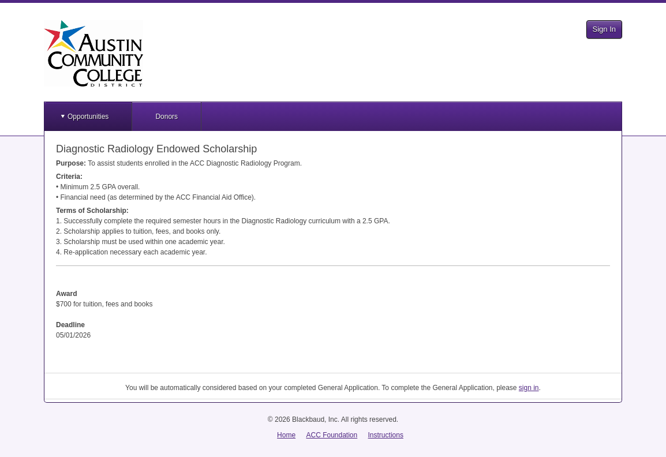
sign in (529, 388)
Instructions (385, 435)
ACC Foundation (331, 435)
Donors (166, 117)
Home (286, 435)
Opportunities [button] (88, 117)
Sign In (604, 29)
